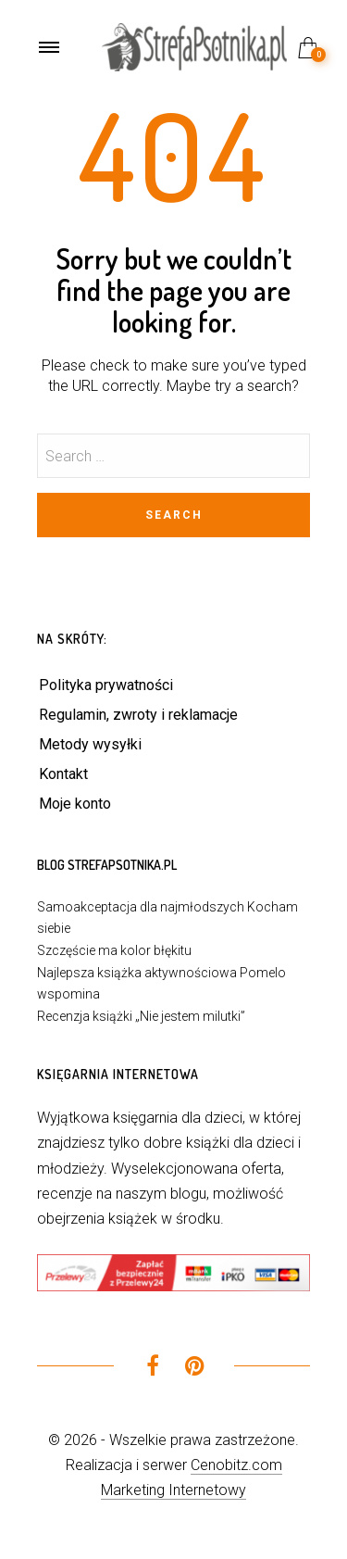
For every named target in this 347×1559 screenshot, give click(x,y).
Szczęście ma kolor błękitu (114, 950)
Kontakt (63, 774)
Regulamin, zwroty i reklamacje (138, 714)
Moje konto (75, 803)
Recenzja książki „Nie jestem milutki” (141, 1016)
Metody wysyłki (90, 744)
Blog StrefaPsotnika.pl (107, 865)
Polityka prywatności (106, 685)
